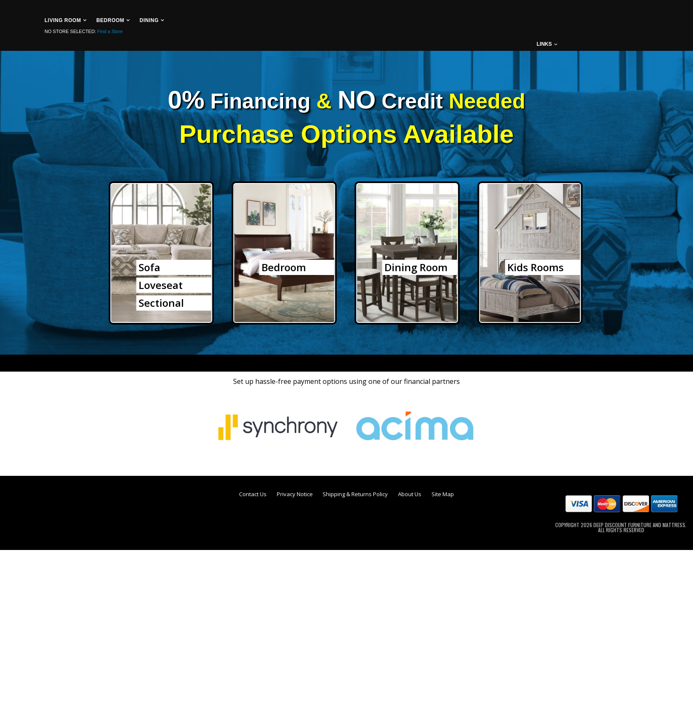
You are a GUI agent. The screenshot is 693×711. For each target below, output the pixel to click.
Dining (149, 20)
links (544, 44)
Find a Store (110, 31)
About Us (409, 494)
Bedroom (110, 20)
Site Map (442, 494)
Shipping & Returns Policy (355, 494)
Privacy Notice (295, 494)
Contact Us (253, 494)
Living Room (63, 20)
